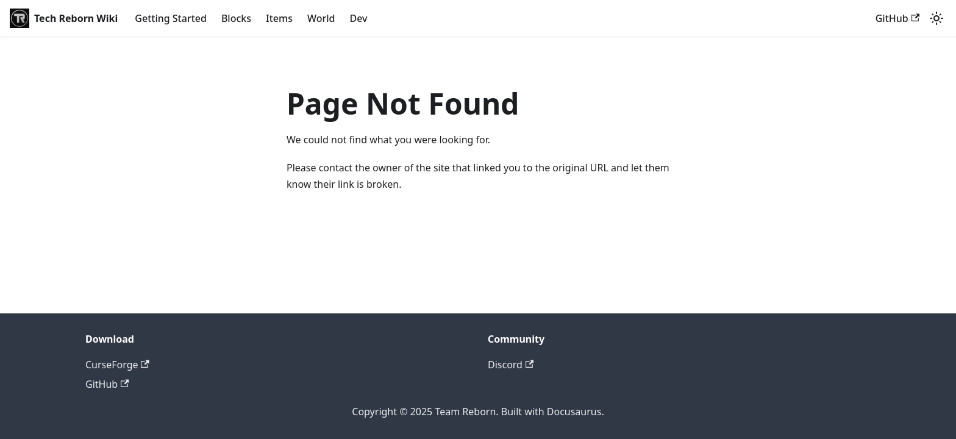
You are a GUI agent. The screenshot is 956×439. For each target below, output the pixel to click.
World (321, 18)
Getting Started (171, 18)
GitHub (897, 18)
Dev (358, 18)
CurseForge (117, 364)
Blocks (236, 18)
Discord (510, 364)
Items (279, 18)
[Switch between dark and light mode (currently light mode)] (936, 18)
